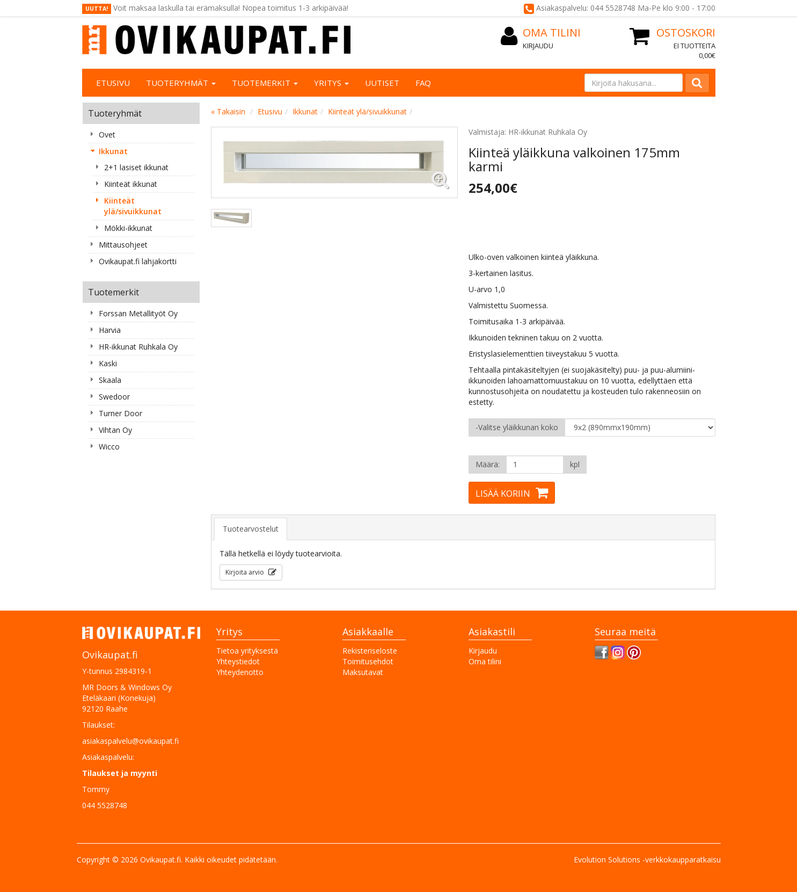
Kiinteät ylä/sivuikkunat (133, 205)
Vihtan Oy (115, 430)
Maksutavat (362, 672)
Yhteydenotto (240, 672)
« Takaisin (228, 111)
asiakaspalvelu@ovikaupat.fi (130, 741)
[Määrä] (535, 464)
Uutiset (382, 82)
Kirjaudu (538, 45)
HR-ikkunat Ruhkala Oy (138, 347)
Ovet (107, 134)
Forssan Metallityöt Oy (138, 313)
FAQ (423, 82)
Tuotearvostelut (251, 529)
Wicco (109, 446)
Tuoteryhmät (181, 82)
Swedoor (114, 396)
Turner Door (120, 413)
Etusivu (113, 82)
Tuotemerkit (265, 82)
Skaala (110, 380)
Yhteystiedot (238, 661)
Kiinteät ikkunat (130, 184)
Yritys (331, 82)
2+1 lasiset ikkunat (136, 167)
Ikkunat (113, 151)
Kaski (108, 363)
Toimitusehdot (367, 661)
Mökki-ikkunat (128, 228)
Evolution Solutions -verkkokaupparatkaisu (647, 859)
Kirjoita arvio (245, 572)
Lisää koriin (503, 493)
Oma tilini (485, 661)
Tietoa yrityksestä (247, 651)
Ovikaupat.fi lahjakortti (138, 261)
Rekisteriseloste (369, 651)
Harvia (110, 330)
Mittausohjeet (123, 245)
